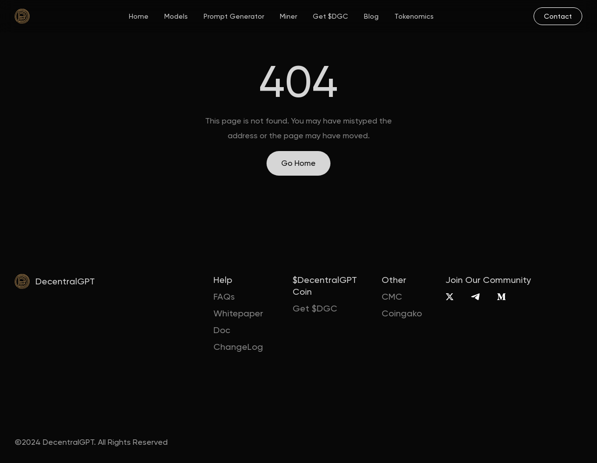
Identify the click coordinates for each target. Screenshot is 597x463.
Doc (221, 330)
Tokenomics (414, 16)
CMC (392, 296)
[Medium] (501, 296)
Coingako (402, 313)
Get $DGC (330, 16)
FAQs (224, 296)
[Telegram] (475, 296)
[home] (22, 16)
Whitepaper (238, 313)
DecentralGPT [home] (65, 281)
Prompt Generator (234, 16)
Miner (288, 16)
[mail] (558, 16)
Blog (371, 16)
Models (176, 16)
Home (139, 16)
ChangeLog (238, 346)
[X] (450, 296)
